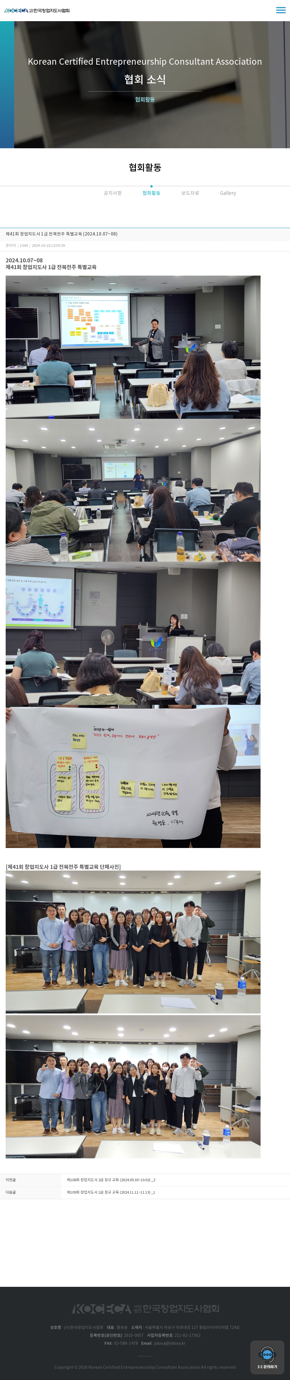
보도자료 (190, 193)
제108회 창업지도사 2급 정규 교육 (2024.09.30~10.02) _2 (111, 1180)
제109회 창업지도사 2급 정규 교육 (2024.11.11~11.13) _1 (111, 1193)
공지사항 (113, 193)
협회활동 (151, 193)
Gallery (228, 193)
